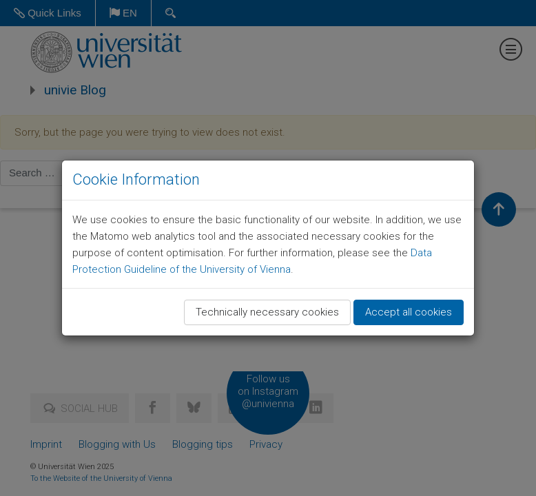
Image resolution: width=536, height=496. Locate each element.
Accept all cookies (408, 312)
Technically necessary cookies (267, 312)
